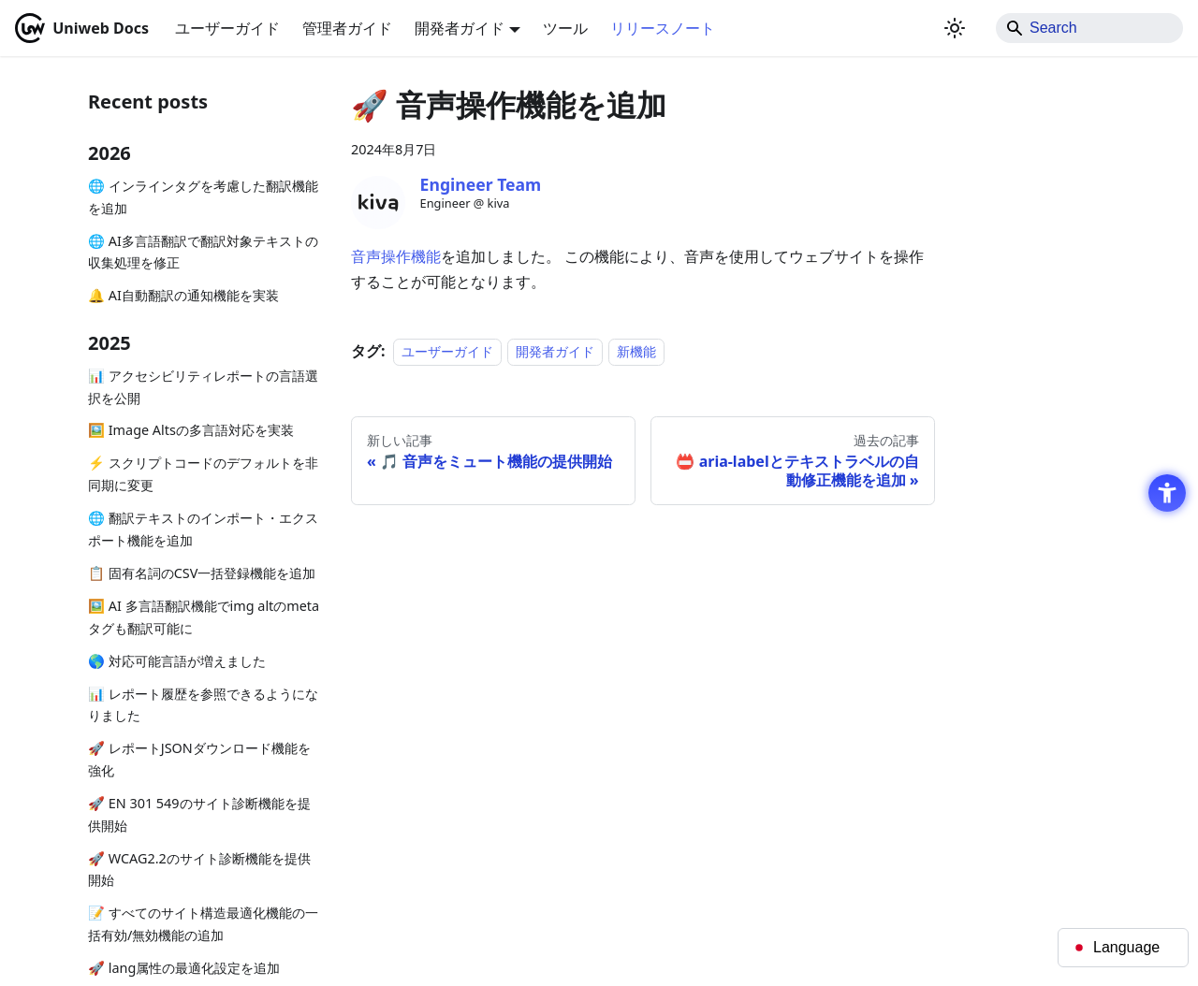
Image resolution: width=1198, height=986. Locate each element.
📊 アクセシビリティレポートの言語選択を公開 (203, 387)
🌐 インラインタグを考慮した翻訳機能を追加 (203, 197)
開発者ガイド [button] (459, 28)
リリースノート (662, 28)
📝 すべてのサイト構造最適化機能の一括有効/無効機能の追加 (203, 924)
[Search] (1089, 28)
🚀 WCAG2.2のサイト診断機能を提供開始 (199, 869)
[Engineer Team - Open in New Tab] (378, 203)
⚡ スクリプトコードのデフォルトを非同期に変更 (203, 474)
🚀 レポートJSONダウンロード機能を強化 (199, 759)
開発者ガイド (555, 351)
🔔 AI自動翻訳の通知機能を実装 (183, 295)
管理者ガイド (347, 28)
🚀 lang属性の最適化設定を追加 (184, 968)
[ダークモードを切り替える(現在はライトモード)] (955, 28)
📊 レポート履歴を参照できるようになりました (203, 705)
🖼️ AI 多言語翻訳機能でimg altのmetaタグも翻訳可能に (203, 617)
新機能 (636, 351)
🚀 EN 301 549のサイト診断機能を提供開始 (199, 814)
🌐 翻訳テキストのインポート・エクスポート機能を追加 (203, 529)
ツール (565, 28)
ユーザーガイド (227, 28)
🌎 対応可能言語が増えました (177, 661)
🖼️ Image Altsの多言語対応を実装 (191, 430)
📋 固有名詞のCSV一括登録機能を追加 (201, 573)
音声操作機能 (396, 256)
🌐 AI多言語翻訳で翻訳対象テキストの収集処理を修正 (203, 252)
